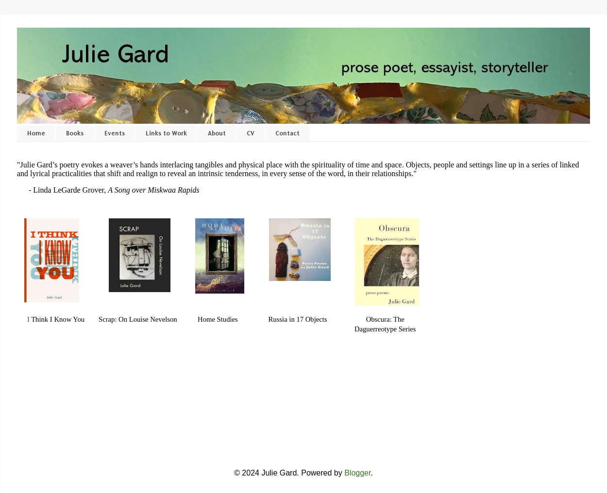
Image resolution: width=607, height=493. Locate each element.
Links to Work (166, 133)
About (217, 133)
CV (250, 133)
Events (114, 133)
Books (75, 133)
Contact (287, 133)
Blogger (357, 473)
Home (36, 133)
